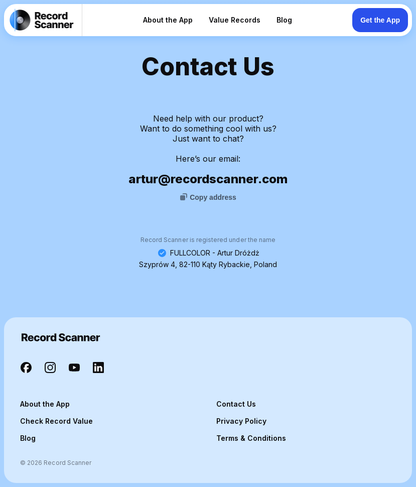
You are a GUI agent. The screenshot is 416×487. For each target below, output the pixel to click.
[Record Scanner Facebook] (26, 368)
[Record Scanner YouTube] (74, 368)
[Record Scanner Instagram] (50, 368)
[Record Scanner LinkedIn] (98, 368)
